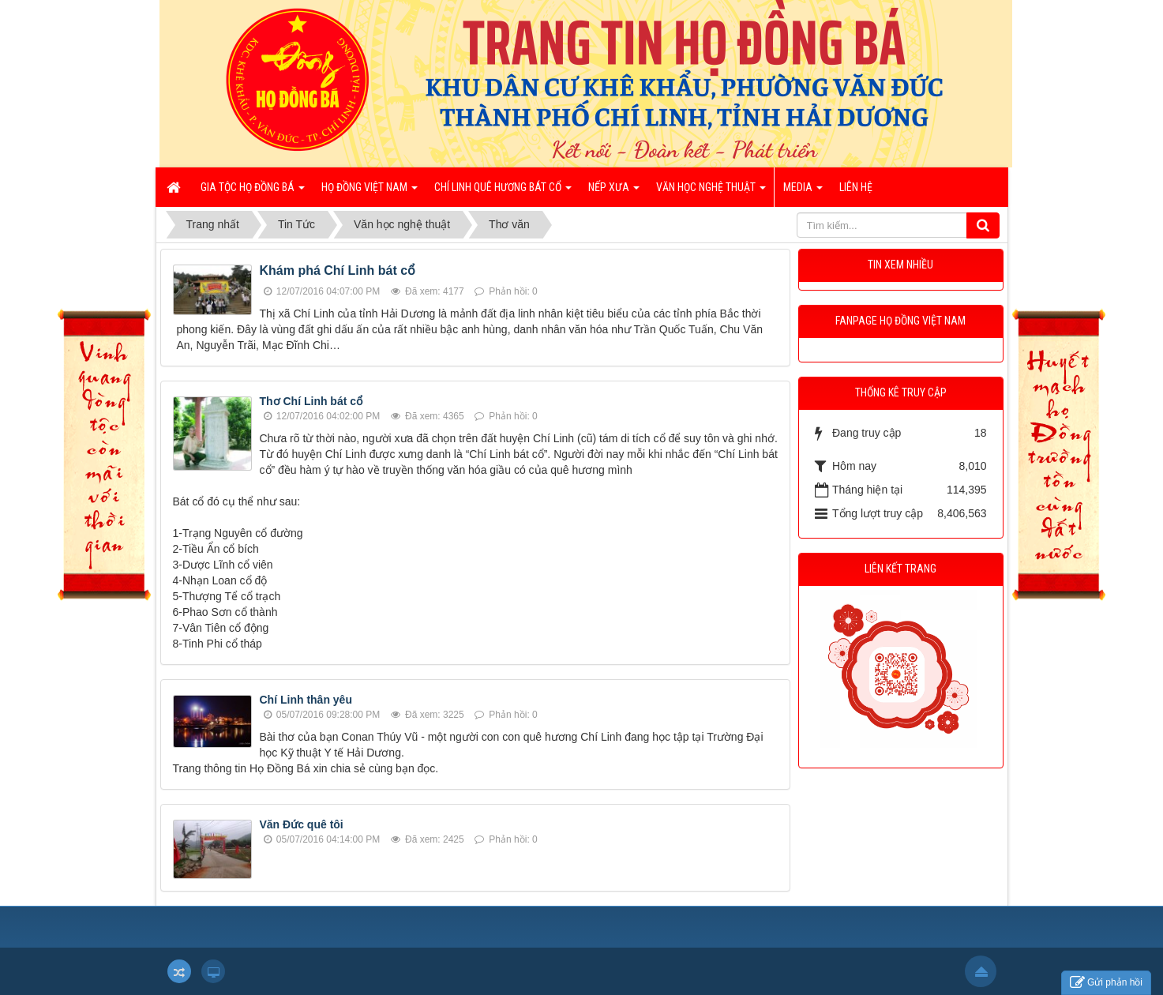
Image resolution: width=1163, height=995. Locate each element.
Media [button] (803, 192)
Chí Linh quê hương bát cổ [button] (503, 192)
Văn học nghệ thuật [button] (711, 192)
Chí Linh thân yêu (306, 699)
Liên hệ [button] (855, 187)
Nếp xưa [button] (614, 192)
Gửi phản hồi (1106, 982)
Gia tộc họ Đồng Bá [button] (253, 192)
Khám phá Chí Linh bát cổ (338, 270)
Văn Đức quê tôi (301, 824)
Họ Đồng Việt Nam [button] (369, 192)
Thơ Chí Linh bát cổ (311, 401)
